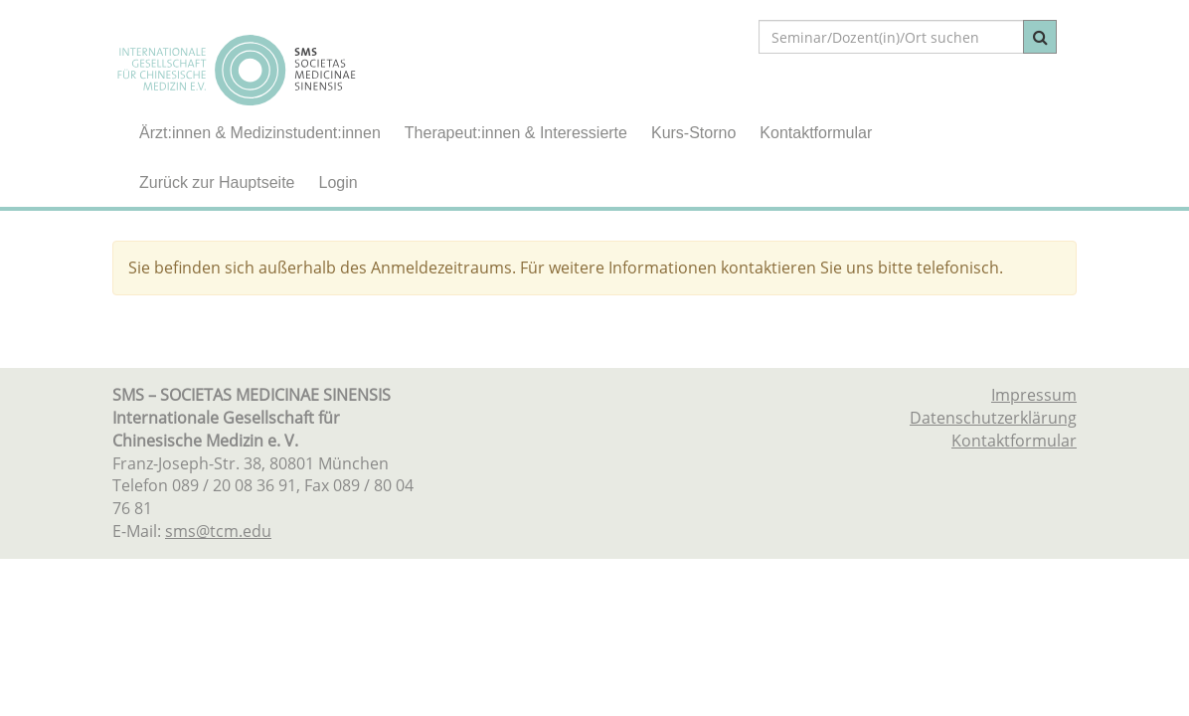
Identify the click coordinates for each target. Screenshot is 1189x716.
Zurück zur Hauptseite (217, 182)
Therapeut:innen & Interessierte (516, 132)
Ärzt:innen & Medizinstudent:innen (260, 132)
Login (338, 182)
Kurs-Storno (693, 132)
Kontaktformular (816, 132)
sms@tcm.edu (218, 531)
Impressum (1034, 395)
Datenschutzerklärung (993, 418)
